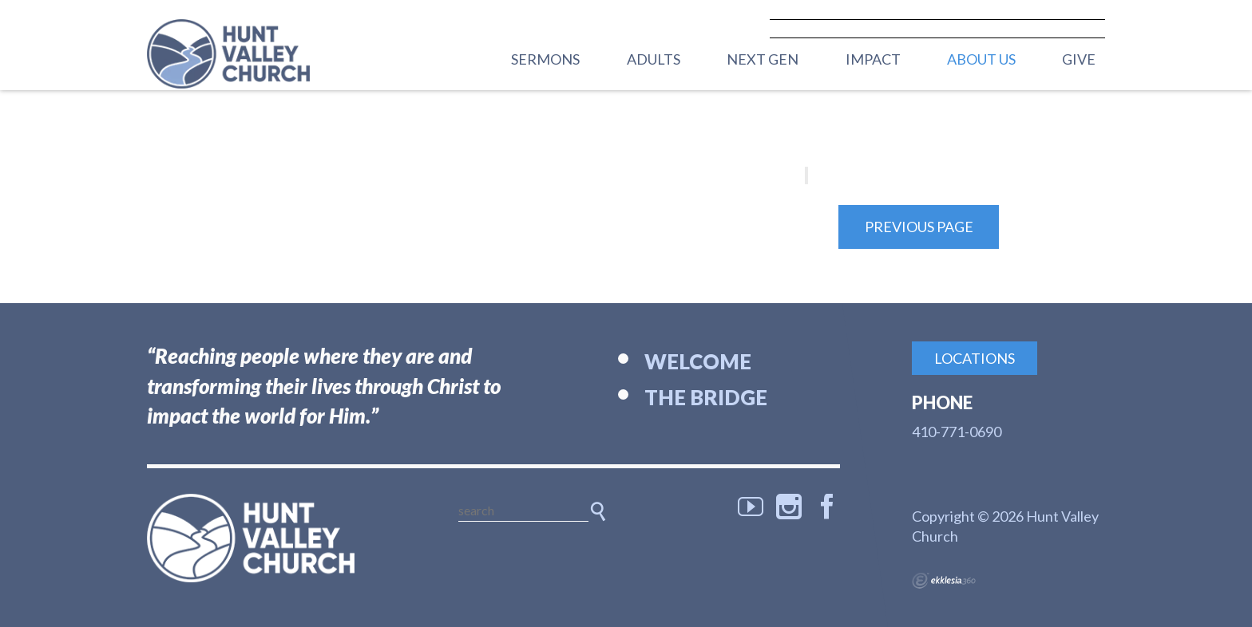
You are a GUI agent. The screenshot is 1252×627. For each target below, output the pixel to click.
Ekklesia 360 (944, 581)
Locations (974, 358)
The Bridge (705, 397)
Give (1079, 59)
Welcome (697, 361)
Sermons (545, 59)
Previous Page (919, 226)
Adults (653, 59)
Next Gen (762, 59)
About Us (981, 59)
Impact (873, 59)
